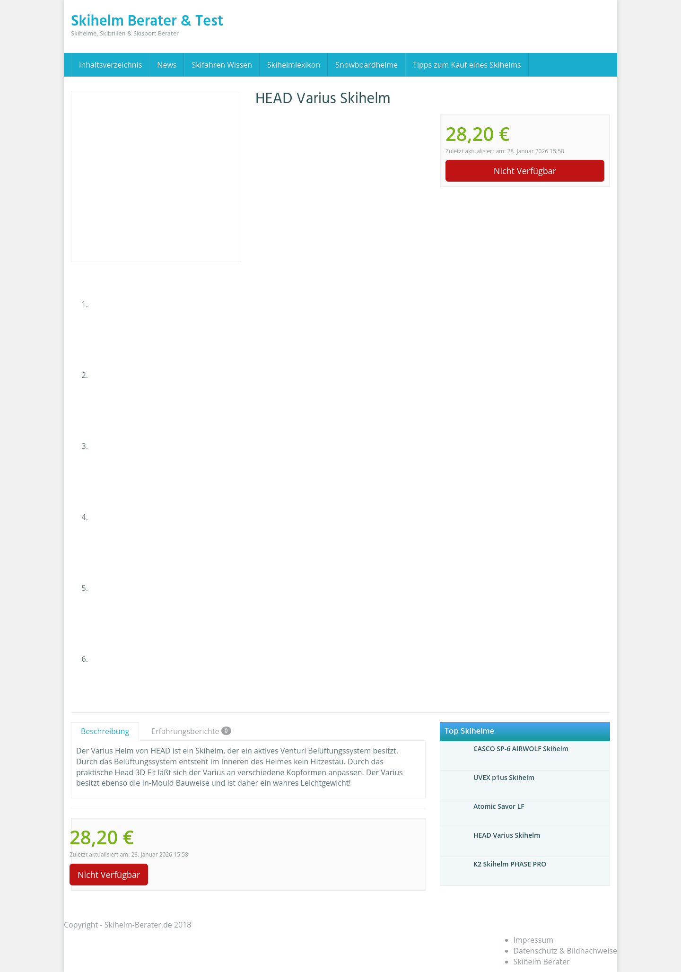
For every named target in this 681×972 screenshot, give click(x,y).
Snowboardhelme (366, 65)
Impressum (533, 940)
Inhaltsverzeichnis (110, 65)
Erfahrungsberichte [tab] (191, 731)
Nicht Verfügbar (525, 170)
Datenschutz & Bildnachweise (566, 951)
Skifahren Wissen (222, 65)
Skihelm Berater (542, 961)
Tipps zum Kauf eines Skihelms (467, 65)
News (166, 65)
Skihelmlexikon (293, 65)
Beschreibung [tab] (105, 731)
